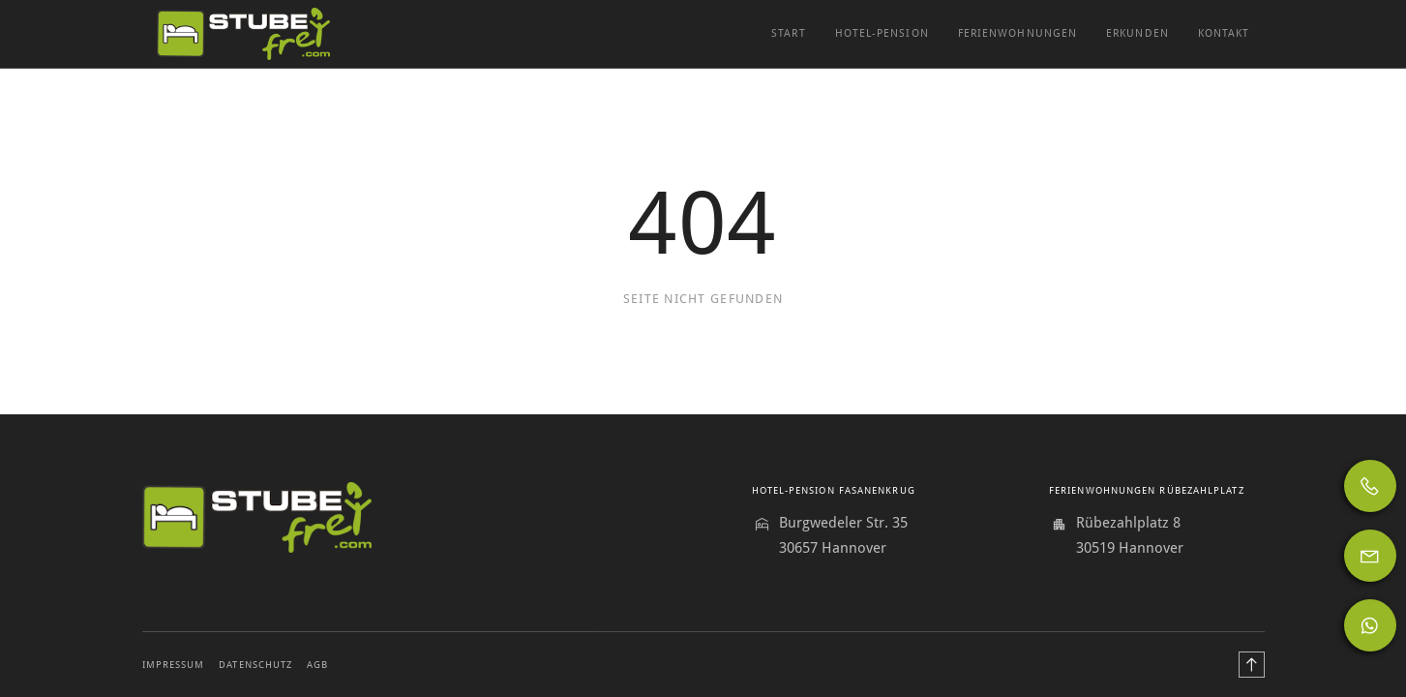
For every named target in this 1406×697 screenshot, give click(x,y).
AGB (317, 664)
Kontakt (1224, 33)
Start (788, 33)
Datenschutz (255, 664)
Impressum (173, 664)
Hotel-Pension (882, 33)
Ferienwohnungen (1017, 33)
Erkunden (1137, 33)
